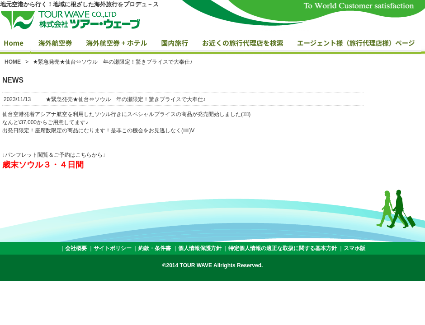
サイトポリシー (113, 248)
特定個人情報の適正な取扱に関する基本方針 (282, 248)
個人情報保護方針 (200, 248)
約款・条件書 (154, 248)
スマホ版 (354, 248)
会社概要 (76, 248)
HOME (13, 62)
